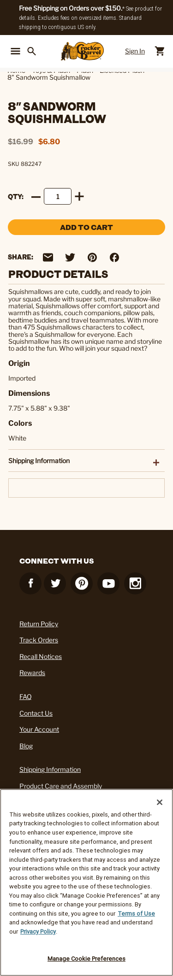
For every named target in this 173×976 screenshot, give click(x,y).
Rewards (32, 672)
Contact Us (36, 713)
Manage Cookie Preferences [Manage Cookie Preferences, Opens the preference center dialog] (86, 959)
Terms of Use (136, 913)
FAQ (25, 696)
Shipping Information (50, 769)
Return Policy (38, 624)
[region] (86, 882)
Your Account (39, 729)
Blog (26, 746)
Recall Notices (40, 656)
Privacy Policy (38, 931)
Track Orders (38, 640)
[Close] (159, 802)
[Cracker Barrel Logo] (82, 51)
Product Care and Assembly (60, 786)
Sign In (135, 51)
